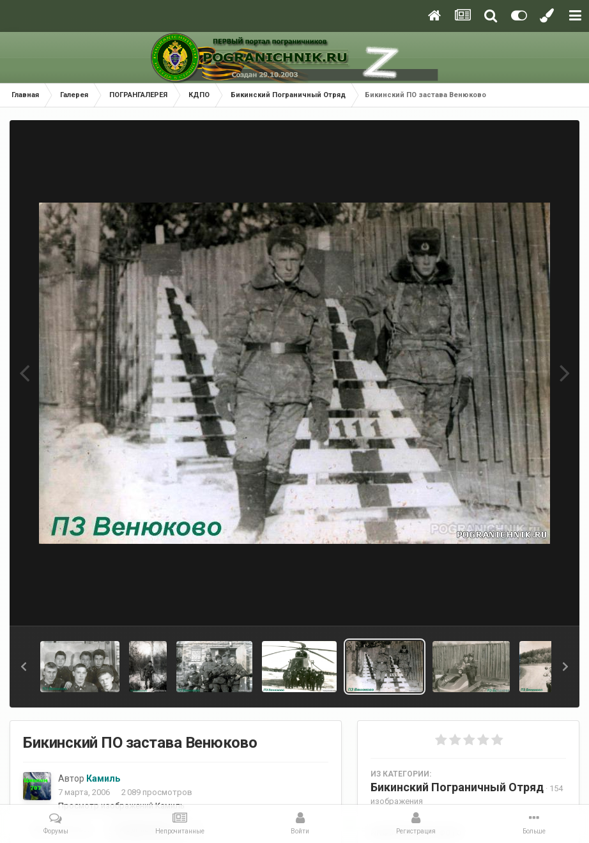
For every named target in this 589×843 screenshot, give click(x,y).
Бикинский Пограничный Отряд (457, 787)
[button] (24, 667)
